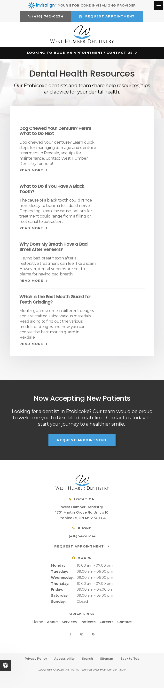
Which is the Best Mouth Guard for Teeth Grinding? (55, 298)
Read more (31, 169)
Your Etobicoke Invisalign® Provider (82, 5)
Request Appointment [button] (109, 16)
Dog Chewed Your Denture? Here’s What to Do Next (55, 130)
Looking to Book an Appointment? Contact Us (80, 52)
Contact (124, 621)
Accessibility (64, 658)
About (52, 621)
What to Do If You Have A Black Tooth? (51, 188)
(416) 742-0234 (47, 16)
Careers (106, 621)
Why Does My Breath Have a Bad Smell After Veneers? (53, 245)
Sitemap (106, 658)
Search (87, 658)
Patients (88, 621)
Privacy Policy (36, 658)
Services (69, 621)
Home (37, 621)
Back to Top (130, 658)
